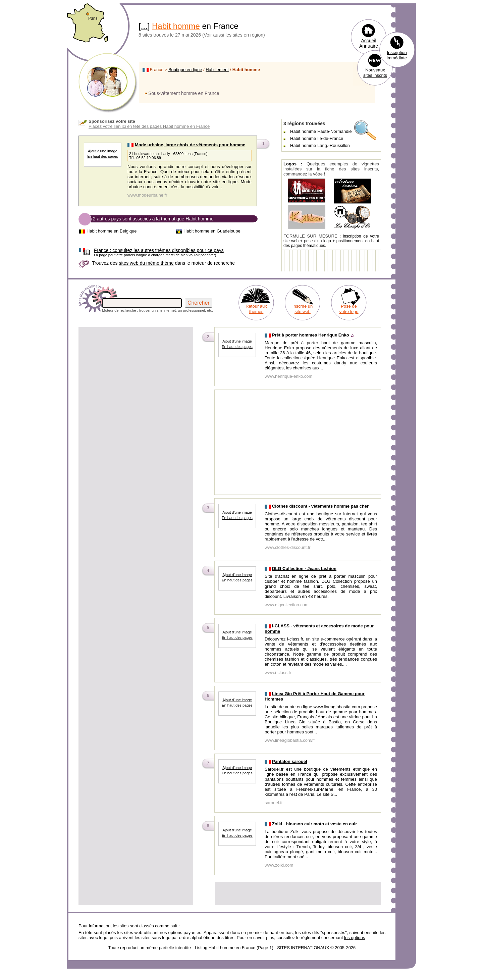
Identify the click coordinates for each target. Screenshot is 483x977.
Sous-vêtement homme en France (183, 93)
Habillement (217, 69)
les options (354, 937)
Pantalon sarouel (289, 761)
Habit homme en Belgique (112, 231)
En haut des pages (102, 156)
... (144, 26)
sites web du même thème (146, 263)
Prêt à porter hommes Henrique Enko (310, 335)
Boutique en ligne (185, 69)
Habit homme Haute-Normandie (321, 131)
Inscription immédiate (397, 55)
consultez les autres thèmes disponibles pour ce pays (159, 250)
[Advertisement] (135, 375)
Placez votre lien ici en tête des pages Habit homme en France (149, 126)
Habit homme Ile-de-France (316, 138)
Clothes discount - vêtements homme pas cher (320, 506)
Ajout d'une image (102, 151)
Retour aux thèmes (256, 309)
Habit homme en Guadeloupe (211, 231)
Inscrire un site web (302, 309)
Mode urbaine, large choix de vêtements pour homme (190, 144)
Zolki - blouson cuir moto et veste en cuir (314, 823)
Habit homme (176, 26)
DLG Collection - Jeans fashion (304, 568)
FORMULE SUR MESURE (310, 236)
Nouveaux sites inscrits (375, 72)
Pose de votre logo (348, 309)
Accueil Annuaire (368, 43)
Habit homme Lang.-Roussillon (320, 145)
